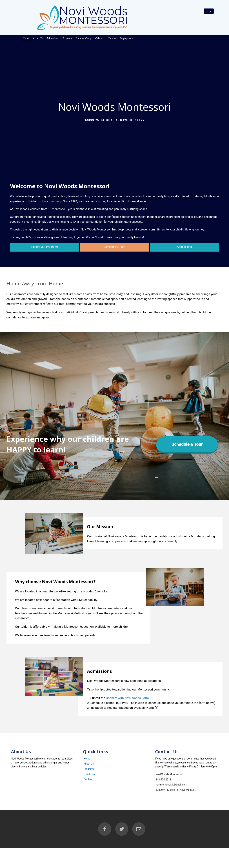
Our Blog (88, 779)
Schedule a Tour (114, 247)
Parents (112, 38)
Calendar (100, 38)
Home (26, 38)
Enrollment (90, 774)
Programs (67, 38)
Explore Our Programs (44, 247)
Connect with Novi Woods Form (127, 698)
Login (209, 11)
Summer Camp (83, 38)
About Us (38, 38)
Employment (126, 38)
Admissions (53, 38)
